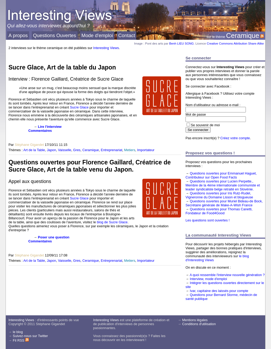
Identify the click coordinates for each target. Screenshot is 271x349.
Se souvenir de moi (205, 125)
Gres (76, 150)
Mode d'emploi (97, 35)
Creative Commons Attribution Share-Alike (235, 43)
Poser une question (53, 237)
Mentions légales (194, 320)
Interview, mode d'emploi (208, 279)
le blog (18, 332)
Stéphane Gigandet (29, 145)
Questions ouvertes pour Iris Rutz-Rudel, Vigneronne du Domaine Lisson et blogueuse (219, 195)
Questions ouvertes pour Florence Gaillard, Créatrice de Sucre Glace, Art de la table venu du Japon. (89, 166)
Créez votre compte (235, 138)
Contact (126, 35)
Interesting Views (106, 48)
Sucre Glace (79, 107)
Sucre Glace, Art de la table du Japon (62, 67)
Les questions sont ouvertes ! (207, 220)
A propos (18, 35)
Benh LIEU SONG (181, 43)
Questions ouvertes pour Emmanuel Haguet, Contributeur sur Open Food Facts (221, 175)
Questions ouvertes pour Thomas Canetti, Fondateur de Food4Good (219, 211)
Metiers (129, 150)
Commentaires (40, 131)
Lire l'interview (49, 127)
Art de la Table (34, 150)
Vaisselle (64, 150)
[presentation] (17, 133)
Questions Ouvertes (54, 35)
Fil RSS (21, 340)
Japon (51, 150)
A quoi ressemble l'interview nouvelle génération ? (227, 275)
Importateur (145, 150)
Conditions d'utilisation (199, 324)
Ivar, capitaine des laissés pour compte (219, 291)
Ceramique (242, 35)
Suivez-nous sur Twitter (30, 336)
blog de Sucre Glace (112, 222)
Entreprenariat (111, 150)
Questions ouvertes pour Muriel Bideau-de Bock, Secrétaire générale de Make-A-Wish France (224, 203)
